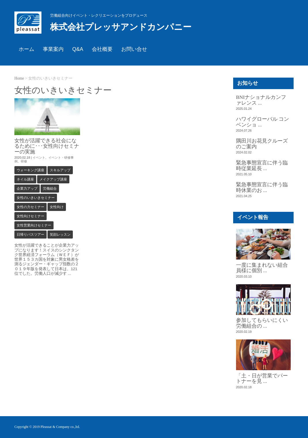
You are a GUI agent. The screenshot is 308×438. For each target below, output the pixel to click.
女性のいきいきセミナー (36, 198)
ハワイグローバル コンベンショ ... (262, 121)
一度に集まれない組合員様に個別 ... (262, 267)
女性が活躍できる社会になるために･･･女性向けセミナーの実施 (46, 146)
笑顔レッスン (60, 235)
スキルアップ (60, 170)
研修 (24, 161)
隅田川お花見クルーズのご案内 (262, 143)
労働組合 (50, 189)
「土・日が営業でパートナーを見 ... (262, 378)
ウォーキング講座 (30, 170)
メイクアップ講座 (53, 179)
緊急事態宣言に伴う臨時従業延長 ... (262, 165)
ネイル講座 (25, 179)
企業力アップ (27, 189)
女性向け (57, 207)
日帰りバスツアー (30, 235)
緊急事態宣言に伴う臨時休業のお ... (262, 187)
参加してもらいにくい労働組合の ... (262, 322)
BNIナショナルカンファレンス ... (261, 99)
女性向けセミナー (30, 216)
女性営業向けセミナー (34, 225)
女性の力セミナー (30, 207)
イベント (39, 157)
